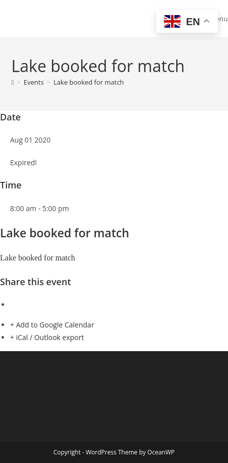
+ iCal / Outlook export (47, 337)
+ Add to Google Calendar (52, 324)
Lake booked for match (88, 82)
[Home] (13, 82)
